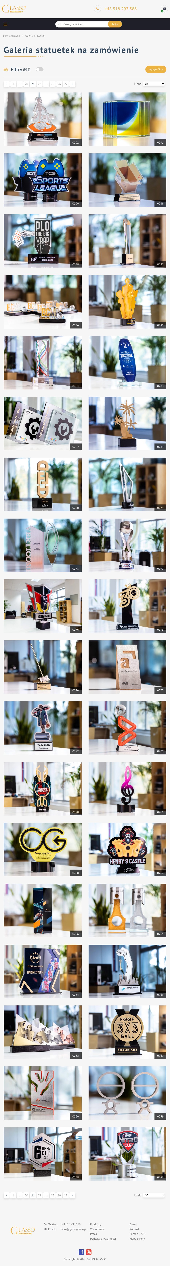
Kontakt (134, 1229)
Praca (93, 1234)
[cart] (164, 8)
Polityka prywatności (103, 1238)
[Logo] (14, 9)
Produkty (95, 1224)
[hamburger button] (5, 24)
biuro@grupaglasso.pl (74, 1229)
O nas (133, 1224)
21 (33, 84)
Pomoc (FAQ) (137, 1234)
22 (39, 84)
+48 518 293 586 (71, 1224)
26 (59, 84)
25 (52, 84)
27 (65, 84)
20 (26, 84)
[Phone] (115, 8)
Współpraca (97, 1229)
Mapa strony (137, 1238)
